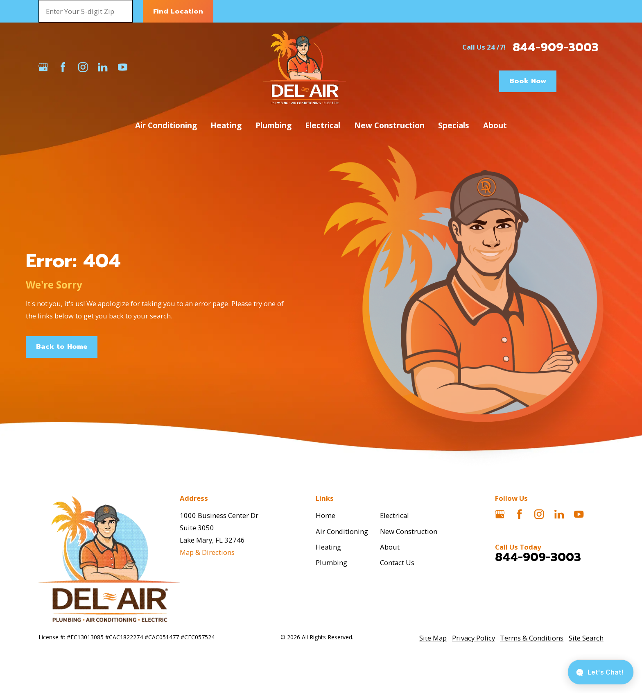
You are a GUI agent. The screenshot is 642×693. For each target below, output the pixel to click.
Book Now (527, 81)
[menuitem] (433, 638)
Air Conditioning (342, 531)
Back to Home (61, 346)
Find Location (178, 11)
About (390, 547)
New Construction (408, 531)
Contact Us (397, 562)
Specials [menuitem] (453, 125)
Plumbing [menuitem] (273, 125)
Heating (328, 547)
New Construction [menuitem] (389, 125)
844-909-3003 (556, 47)
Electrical (394, 515)
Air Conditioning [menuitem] (166, 125)
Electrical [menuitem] (322, 125)
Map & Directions (207, 552)
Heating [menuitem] (226, 125)
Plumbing (331, 562)
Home (325, 515)
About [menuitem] (495, 125)
